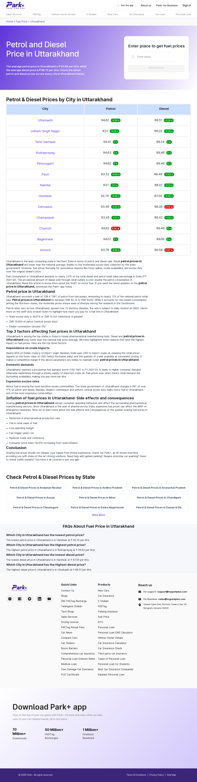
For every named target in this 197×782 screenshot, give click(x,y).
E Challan (103, 601)
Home (9, 21)
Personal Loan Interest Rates (78, 658)
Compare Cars (69, 637)
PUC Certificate (70, 674)
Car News (66, 632)
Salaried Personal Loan (111, 674)
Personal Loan (106, 627)
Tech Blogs (67, 611)
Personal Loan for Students (114, 664)
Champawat (45, 217)
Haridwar (45, 196)
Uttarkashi (45, 120)
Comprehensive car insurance (78, 653)
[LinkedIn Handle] (39, 599)
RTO (100, 622)
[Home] (15, 5)
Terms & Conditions (136, 775)
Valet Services (69, 616)
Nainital (45, 185)
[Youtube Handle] (49, 599)
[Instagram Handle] (10, 599)
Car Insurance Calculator (112, 643)
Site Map (171, 775)
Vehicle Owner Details (110, 637)
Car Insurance (106, 595)
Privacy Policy (156, 775)
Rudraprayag (45, 153)
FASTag (102, 606)
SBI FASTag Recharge (74, 601)
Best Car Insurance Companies (115, 669)
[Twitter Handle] (29, 599)
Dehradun (45, 207)
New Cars (103, 590)
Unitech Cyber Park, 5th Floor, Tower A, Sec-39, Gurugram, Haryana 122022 (165, 606)
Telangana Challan (71, 606)
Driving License (69, 622)
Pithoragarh (45, 163)
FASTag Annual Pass (72, 627)
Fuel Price (21, 21)
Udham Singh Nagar (45, 131)
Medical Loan (69, 664)
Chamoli (45, 228)
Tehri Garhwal (45, 142)
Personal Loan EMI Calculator (115, 632)
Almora (45, 250)
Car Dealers (68, 643)
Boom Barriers (69, 648)
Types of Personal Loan (111, 658)
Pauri (45, 174)
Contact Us (67, 590)
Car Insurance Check (110, 648)
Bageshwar (45, 239)
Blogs (64, 595)
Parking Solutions (108, 611)
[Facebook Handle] (19, 599)
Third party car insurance (112, 653)
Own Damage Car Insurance (77, 669)
